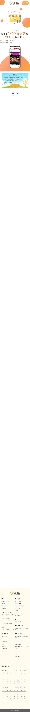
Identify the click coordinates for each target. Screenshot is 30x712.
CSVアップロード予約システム (20, 640)
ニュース (16, 652)
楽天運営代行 (4, 605)
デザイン (17, 619)
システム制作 (18, 633)
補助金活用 (18, 644)
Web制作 (17, 598)
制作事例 (3, 644)
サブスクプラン (18, 615)
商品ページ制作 (4, 636)
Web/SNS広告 (19, 625)
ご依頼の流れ (4, 646)
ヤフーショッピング (7, 612)
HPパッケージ (17, 608)
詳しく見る (15, 85)
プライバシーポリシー (19, 658)
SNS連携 (16, 610)
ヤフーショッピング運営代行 (7, 620)
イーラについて (4, 641)
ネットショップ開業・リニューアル (8, 629)
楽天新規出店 (4, 608)
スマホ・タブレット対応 (19, 605)
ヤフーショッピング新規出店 (7, 623)
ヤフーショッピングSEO (6, 618)
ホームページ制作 (18, 601)
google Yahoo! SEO (19, 603)
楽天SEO (3, 603)
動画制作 (16, 612)
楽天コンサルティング (6, 601)
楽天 (3, 598)
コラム (16, 654)
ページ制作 (5, 633)
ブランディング (18, 621)
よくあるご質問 (4, 648)
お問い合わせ (17, 656)
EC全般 (4, 627)
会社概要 (3, 651)
